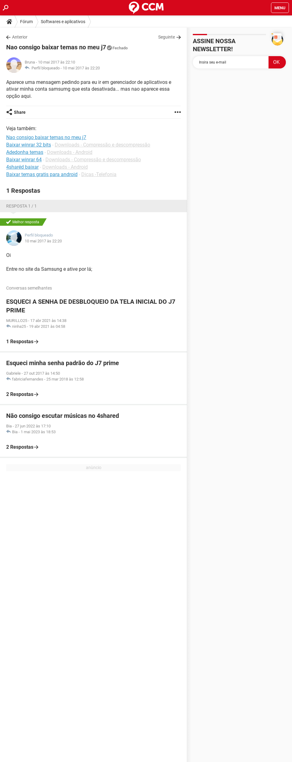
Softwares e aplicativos (63, 21)
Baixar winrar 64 (24, 160)
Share (20, 112)
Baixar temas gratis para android (42, 174)
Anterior (20, 37)
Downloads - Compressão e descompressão (102, 145)
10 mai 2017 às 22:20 (81, 68)
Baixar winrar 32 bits (28, 145)
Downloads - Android (69, 152)
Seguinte (166, 37)
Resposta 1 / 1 (21, 206)
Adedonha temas (24, 152)
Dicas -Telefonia (98, 174)
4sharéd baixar (22, 167)
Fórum (26, 21)
